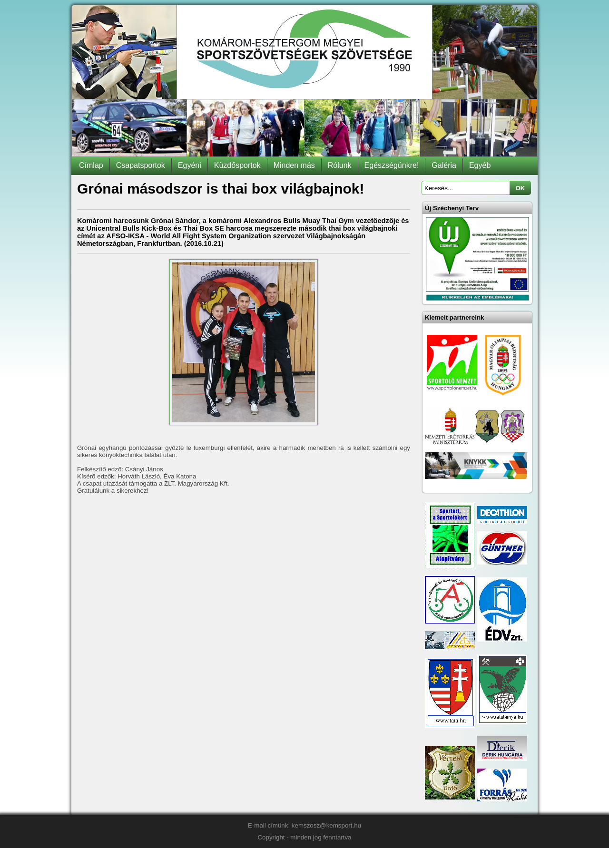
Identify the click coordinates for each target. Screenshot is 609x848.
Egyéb (480, 165)
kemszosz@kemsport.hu (326, 825)
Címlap (91, 165)
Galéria (444, 165)
